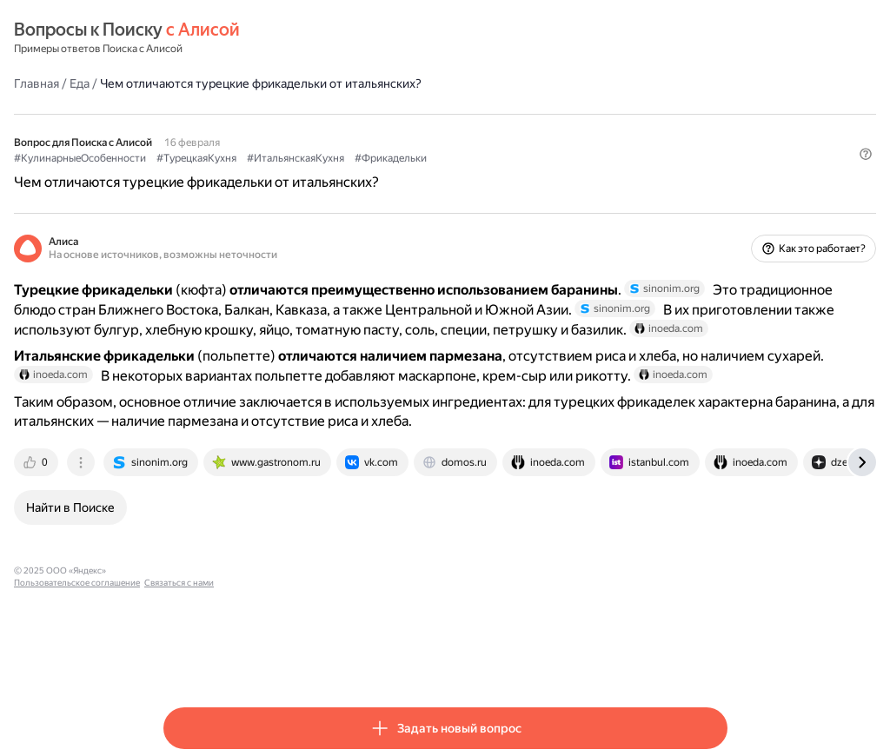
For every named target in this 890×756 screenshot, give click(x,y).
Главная (186, 83)
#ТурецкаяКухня (346, 157)
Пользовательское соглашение (326, 659)
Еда (229, 83)
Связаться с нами (428, 659)
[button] (717, 186)
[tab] (186, 551)
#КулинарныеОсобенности (229, 157)
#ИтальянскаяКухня (445, 157)
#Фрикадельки (540, 157)
